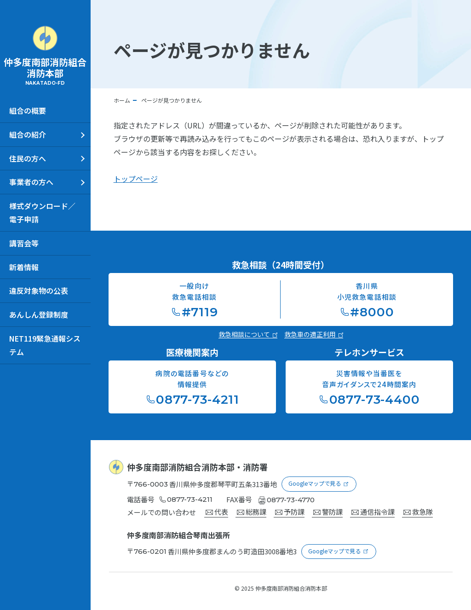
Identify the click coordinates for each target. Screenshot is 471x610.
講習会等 (24, 243)
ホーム (122, 100)
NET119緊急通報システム (44, 345)
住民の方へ (27, 158)
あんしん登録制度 (38, 314)
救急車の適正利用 (313, 334)
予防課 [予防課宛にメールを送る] (289, 510)
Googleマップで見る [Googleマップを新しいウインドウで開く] (315, 482)
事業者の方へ (31, 181)
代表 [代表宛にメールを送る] (217, 510)
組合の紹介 (27, 134)
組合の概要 (27, 110)
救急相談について (247, 334)
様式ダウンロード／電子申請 (42, 212)
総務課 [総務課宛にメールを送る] (251, 510)
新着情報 (24, 267)
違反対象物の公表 (38, 290)
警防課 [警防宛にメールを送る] (328, 510)
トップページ (136, 178)
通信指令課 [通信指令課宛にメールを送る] (373, 510)
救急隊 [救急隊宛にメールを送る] (418, 510)
